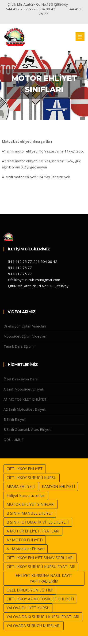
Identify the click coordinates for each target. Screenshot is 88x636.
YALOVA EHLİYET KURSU (28, 607)
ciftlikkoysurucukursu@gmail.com (33, 279)
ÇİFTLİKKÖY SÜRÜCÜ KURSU (32, 477)
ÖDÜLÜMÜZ (14, 439)
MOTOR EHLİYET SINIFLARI (31, 504)
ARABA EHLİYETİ (21, 486)
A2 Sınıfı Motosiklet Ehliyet (25, 409)
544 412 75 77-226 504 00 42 (32, 261)
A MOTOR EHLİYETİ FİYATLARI (33, 531)
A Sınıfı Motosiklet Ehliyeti (24, 389)
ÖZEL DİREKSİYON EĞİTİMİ (30, 590)
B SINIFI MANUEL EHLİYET (30, 513)
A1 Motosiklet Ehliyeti (26, 548)
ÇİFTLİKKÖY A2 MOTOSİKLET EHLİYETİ (40, 599)
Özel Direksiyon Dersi (21, 379)
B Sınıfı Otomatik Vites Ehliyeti (27, 429)
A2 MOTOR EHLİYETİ (25, 540)
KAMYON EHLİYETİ (58, 486)
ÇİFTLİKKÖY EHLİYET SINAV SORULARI (40, 557)
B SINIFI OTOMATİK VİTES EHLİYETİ (38, 522)
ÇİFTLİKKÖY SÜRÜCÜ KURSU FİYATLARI (41, 566)
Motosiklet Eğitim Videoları (25, 336)
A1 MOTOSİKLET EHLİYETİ (25, 399)
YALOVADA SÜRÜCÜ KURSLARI (34, 625)
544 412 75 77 (19, 267)
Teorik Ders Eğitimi (19, 346)
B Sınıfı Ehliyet (15, 419)
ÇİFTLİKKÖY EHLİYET (25, 468)
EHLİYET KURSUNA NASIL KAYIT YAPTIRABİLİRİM (44, 578)
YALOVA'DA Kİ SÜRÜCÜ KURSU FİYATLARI (43, 616)
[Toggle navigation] (80, 36)
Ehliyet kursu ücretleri (26, 495)
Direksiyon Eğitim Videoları (25, 326)
